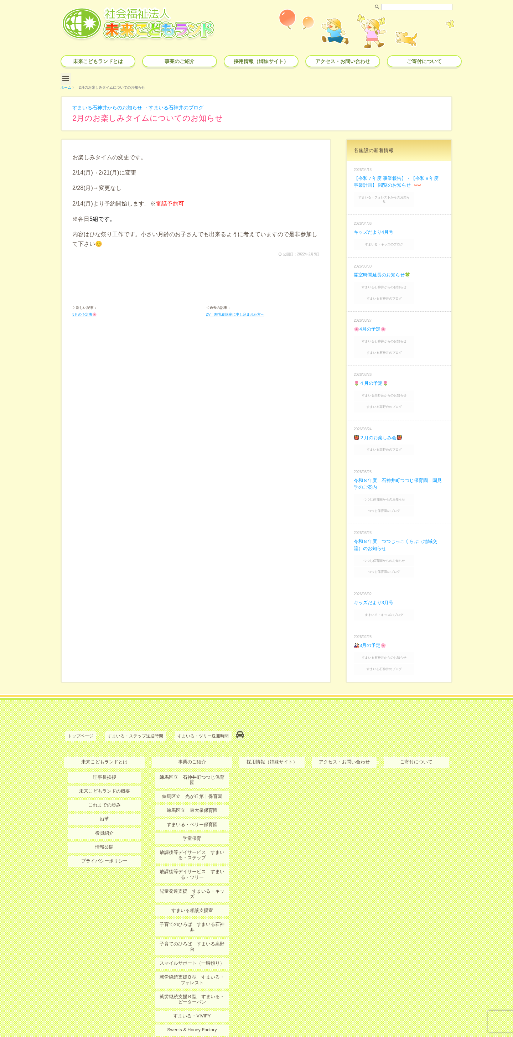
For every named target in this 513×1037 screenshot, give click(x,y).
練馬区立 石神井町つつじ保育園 (192, 733)
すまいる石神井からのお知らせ (112, 105)
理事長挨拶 (104, 733)
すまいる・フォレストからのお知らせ (399, 194)
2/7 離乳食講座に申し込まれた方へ (235, 314)
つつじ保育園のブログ (400, 482)
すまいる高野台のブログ (399, 384)
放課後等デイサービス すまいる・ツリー (192, 824)
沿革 (104, 774)
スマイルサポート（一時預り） (192, 894)
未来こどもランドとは (98, 61)
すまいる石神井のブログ (190, 105)
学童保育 (192, 788)
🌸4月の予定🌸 (371, 314)
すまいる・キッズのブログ (399, 235)
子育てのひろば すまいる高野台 (192, 880)
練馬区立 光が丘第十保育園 (192, 747)
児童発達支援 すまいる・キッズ (192, 840)
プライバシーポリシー (104, 815)
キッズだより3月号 (375, 568)
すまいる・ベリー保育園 (192, 774)
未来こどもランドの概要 (104, 747)
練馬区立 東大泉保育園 (192, 761)
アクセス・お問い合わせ (342, 61)
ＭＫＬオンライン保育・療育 (192, 973)
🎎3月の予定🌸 (371, 608)
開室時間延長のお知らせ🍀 (384, 264)
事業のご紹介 (180, 61)
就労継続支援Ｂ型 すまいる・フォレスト (192, 911)
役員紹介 (104, 788)
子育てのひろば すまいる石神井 (192, 867)
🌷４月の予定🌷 (372, 364)
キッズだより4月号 (375, 223)
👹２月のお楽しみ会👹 (380, 413)
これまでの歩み (104, 761)
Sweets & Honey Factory (192, 959)
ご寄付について (424, 61)
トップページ (80, 695)
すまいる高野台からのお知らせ (400, 375)
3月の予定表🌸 (84, 314)
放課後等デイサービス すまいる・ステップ (192, 805)
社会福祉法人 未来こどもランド (259, 1017)
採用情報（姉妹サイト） (261, 61)
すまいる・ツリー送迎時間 (203, 695)
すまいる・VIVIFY (192, 945)
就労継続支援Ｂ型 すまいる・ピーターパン (192, 929)
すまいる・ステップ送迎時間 (135, 695)
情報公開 (104, 802)
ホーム (66, 85)
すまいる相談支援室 (192, 853)
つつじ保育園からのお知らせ (400, 473)
